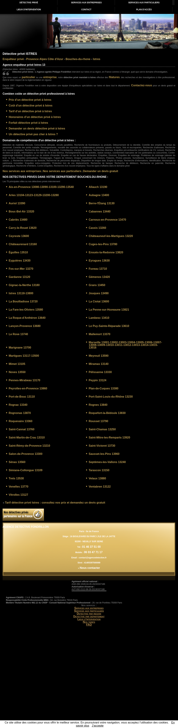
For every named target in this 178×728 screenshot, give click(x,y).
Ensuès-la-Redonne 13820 (106, 252)
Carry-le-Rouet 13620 (23, 227)
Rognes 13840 (98, 404)
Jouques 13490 (99, 293)
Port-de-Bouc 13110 (22, 396)
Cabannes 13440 (99, 211)
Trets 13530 (16, 478)
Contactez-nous (141, 85)
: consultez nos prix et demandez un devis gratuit (55, 502)
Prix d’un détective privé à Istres (30, 99)
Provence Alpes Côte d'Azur (44, 59)
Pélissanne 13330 (100, 372)
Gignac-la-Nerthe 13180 (24, 285)
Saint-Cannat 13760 (21, 429)
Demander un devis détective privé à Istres (37, 128)
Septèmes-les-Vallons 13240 (107, 462)
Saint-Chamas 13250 (102, 429)
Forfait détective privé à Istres (28, 122)
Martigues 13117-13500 (24, 355)
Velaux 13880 (97, 478)
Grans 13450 (97, 285)
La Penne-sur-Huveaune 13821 (109, 309)
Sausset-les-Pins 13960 (104, 453)
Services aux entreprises (89, 608)
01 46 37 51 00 (91, 546)
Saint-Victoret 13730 (102, 445)
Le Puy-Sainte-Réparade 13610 (109, 326)
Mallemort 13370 (99, 334)
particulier (28, 77)
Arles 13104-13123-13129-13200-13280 (34, 195)
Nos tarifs (89, 621)
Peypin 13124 (97, 380)
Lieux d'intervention (88, 619)
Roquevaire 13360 (20, 421)
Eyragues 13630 (99, 260)
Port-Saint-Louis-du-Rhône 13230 (111, 396)
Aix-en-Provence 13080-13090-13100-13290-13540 (41, 186)
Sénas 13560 (17, 462)
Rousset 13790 (98, 421)
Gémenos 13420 (99, 276)
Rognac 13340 (18, 404)
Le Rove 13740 (18, 334)
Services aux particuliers (89, 610)
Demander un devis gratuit (100, 171)
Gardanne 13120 (19, 276)
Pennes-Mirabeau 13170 (24, 380)
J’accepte (98, 725)
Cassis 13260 (97, 227)
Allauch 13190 (98, 186)
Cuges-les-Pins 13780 (103, 244)
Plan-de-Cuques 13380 (103, 388)
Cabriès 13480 (18, 219)
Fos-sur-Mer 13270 (21, 268)
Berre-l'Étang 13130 (102, 203)
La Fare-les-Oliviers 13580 (26, 309)
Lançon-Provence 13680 (25, 326)
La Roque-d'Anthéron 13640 (27, 317)
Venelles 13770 (18, 486)
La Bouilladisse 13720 (23, 301)
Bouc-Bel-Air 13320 (21, 211)
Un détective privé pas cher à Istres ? (33, 134)
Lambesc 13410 (99, 317)
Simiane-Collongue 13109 (25, 470)
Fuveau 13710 (98, 268)
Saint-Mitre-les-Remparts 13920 (109, 437)
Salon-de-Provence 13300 (25, 453)
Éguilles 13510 (18, 252)
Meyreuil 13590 (98, 355)
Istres (96, 59)
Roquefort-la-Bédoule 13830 (107, 413)
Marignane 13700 (20, 347)
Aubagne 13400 (99, 195)
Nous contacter (90, 567)
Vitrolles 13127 (18, 494)
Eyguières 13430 (19, 260)
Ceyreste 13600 (19, 236)
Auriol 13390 (17, 203)
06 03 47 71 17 (93, 552)
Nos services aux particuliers (62, 171)
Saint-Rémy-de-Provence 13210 (29, 445)
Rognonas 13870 (20, 413)
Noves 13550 (17, 372)
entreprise (50, 77)
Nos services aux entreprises (22, 171)
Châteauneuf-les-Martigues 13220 (111, 236)
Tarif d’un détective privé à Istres (30, 111)
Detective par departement (89, 616)
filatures (114, 77)
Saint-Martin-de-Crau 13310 (27, 437)
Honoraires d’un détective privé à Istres (35, 117)
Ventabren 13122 (100, 486)
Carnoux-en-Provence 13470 (107, 219)
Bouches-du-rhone (78, 59)
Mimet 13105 (17, 363)
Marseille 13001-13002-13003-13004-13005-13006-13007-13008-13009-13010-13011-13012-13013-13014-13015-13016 (125, 345)
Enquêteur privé (13, 59)
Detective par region (89, 613)
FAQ (89, 624)
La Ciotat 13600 (99, 301)
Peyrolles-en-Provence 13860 (28, 388)
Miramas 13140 (98, 363)
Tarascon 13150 (99, 470)
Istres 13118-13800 (21, 293)
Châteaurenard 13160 (23, 244)
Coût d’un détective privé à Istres (30, 105)
